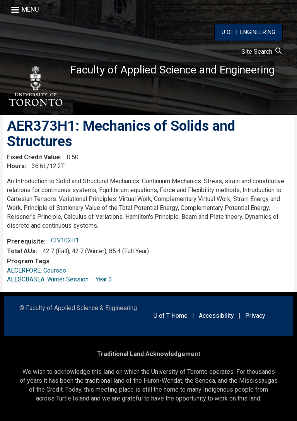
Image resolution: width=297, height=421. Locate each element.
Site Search (261, 51)
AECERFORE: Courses (36, 270)
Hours (16, 166)
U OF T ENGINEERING (248, 32)
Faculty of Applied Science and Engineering (172, 69)
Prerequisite (25, 241)
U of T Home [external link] (171, 316)
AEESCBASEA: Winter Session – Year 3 (59, 279)
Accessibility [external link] (216, 316)
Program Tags (28, 261)
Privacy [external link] (255, 316)
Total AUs (21, 251)
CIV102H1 (65, 240)
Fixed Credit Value (33, 157)
